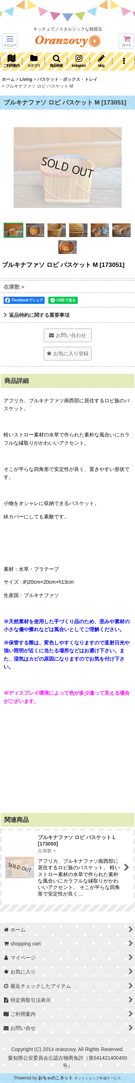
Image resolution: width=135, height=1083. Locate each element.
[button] (10, 41)
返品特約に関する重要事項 (36, 315)
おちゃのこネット (55, 1077)
